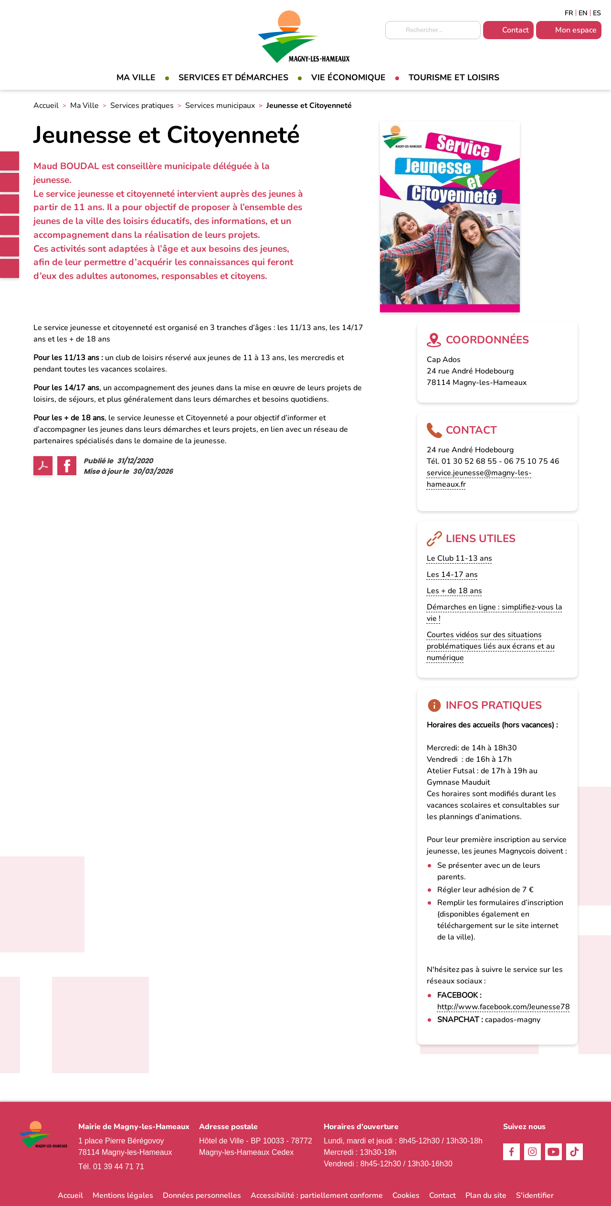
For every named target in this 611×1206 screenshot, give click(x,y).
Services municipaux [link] (220, 105)
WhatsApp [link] (9, 268)
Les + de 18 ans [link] (454, 591)
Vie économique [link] (348, 77)
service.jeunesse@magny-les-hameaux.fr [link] (479, 479)
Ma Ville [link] (136, 77)
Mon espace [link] (576, 30)
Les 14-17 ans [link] (452, 574)
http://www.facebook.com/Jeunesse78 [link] (503, 1007)
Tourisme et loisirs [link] (454, 77)
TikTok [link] (9, 225)
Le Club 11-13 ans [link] (459, 558)
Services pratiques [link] (142, 105)
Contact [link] (515, 30)
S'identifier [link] (535, 1195)
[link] (9, 161)
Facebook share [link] (66, 465)
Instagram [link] (9, 203)
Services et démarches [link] (233, 77)
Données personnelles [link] (202, 1195)
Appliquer (395, 30)
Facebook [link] (9, 182)
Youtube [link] (9, 246)
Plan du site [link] (485, 1195)
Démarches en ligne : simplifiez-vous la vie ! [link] (494, 613)
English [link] (583, 13)
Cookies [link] (406, 1195)
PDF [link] (43, 465)
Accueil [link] (46, 105)
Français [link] (569, 13)
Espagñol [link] (597, 13)
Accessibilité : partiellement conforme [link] (317, 1195)
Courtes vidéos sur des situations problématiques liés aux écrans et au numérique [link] (491, 646)
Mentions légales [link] (123, 1195)
